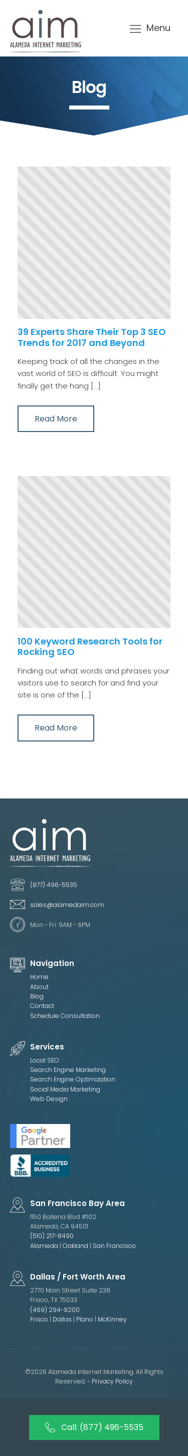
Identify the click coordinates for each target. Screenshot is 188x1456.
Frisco (39, 1319)
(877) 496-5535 (53, 884)
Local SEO (44, 1060)
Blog (37, 996)
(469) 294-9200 (55, 1310)
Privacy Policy (112, 1381)
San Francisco (114, 1246)
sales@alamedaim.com (67, 904)
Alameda (44, 1246)
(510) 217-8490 (52, 1236)
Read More (56, 418)
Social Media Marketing (65, 1089)
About (39, 986)
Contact (42, 1006)
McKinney (112, 1319)
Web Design (49, 1098)
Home (39, 976)
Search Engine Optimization (72, 1079)
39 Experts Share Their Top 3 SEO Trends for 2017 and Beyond (92, 337)
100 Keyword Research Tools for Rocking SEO (90, 647)
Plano (85, 1319)
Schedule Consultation (65, 1016)
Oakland (75, 1246)
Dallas (63, 1319)
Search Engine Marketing (68, 1070)
